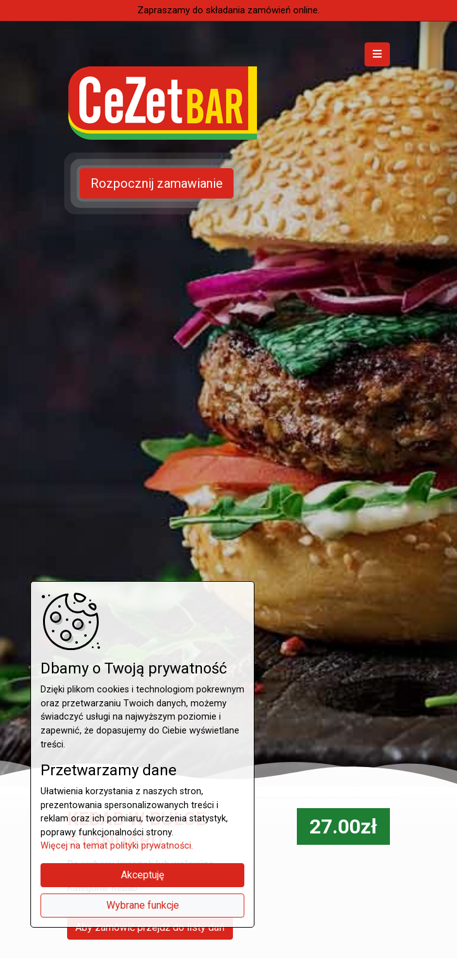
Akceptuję (142, 875)
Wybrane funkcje (142, 905)
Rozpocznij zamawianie (157, 183)
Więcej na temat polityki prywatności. (117, 845)
